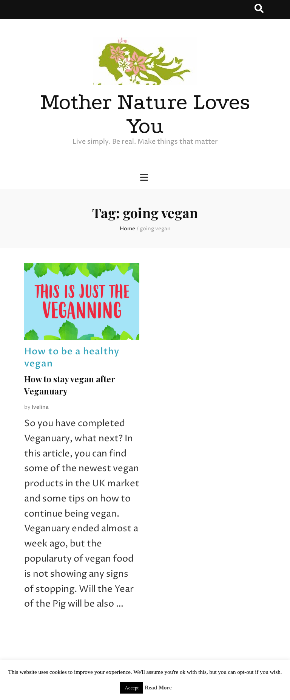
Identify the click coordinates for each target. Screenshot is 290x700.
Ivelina (40, 407)
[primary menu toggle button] (145, 178)
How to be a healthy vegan (71, 357)
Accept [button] (132, 688)
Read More (158, 687)
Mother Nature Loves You (145, 113)
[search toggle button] (259, 9)
